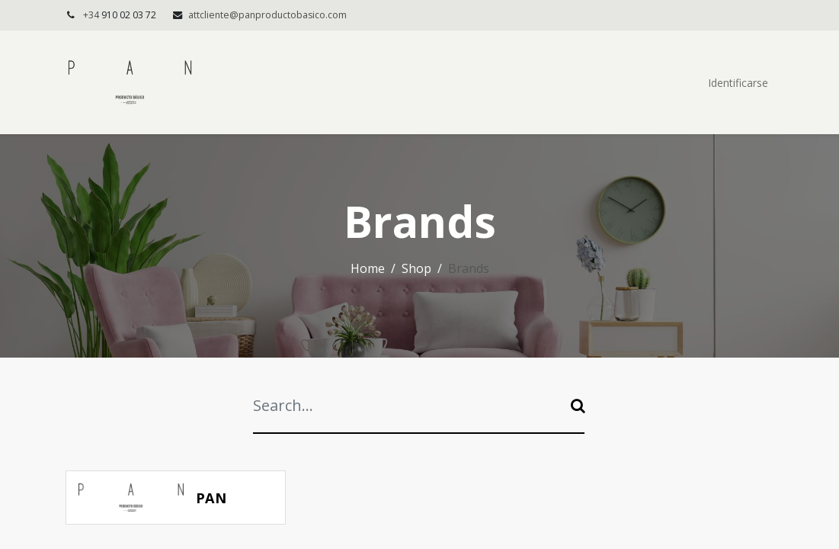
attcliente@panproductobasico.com (267, 14)
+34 (121, 14)
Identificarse (738, 82)
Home (368, 268)
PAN (211, 498)
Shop (416, 268)
